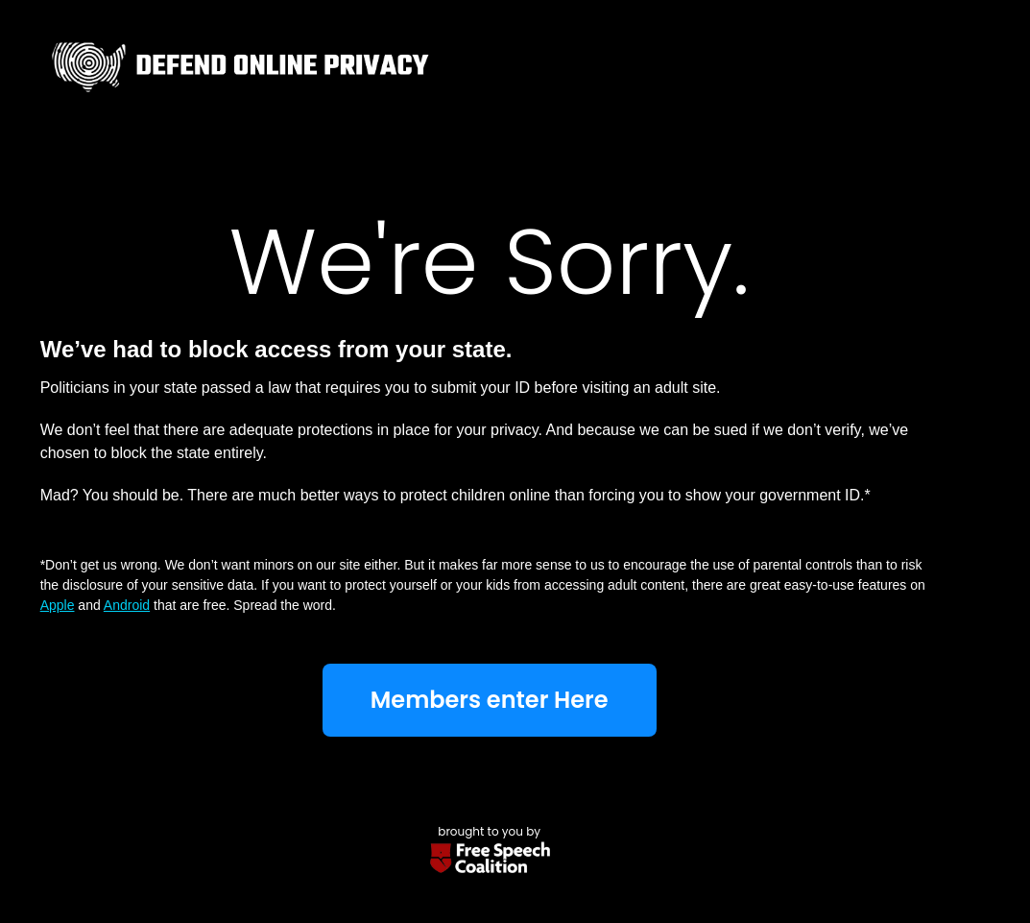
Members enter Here (490, 700)
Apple (57, 605)
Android (127, 605)
